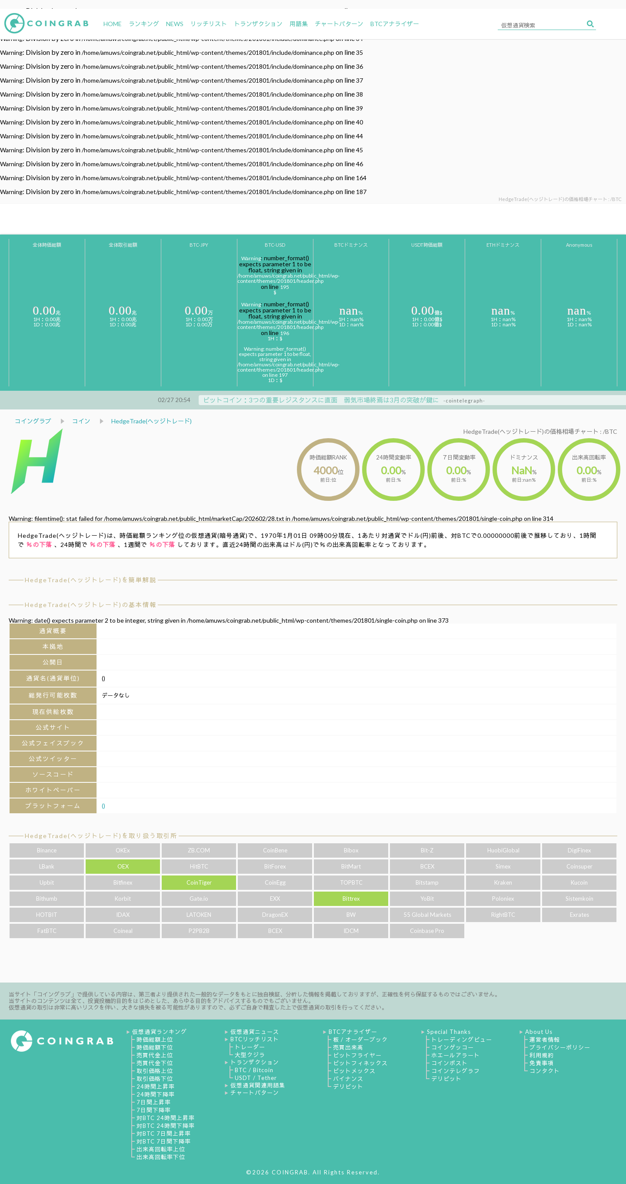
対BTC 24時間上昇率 (166, 1117)
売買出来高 (348, 1047)
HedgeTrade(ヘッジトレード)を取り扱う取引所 (101, 835)
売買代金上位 (155, 1055)
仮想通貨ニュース (254, 1031)
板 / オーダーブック (360, 1039)
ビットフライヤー (357, 1055)
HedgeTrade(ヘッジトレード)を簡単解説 (90, 580)
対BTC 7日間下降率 (164, 1141)
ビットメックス (354, 1070)
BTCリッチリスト (254, 1039)
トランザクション (254, 1062)
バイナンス (348, 1078)
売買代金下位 (155, 1063)
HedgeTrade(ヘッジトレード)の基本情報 (90, 604)
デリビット (348, 1086)
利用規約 (541, 1055)
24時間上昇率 (156, 1086)
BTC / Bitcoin (254, 1070)
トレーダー (250, 1046)
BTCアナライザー (353, 1031)
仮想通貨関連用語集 (257, 1085)
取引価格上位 (155, 1070)
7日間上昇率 (154, 1102)
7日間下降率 (154, 1110)
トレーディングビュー (461, 1039)
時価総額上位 (155, 1039)
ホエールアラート (455, 1055)
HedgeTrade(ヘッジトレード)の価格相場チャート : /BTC (540, 431)
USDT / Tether (256, 1077)
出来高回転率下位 (161, 1157)
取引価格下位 (155, 1078)
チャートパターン (254, 1092)
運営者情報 (544, 1039)
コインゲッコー (452, 1047)
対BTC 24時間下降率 (166, 1125)
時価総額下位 (155, 1047)
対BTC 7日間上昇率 (164, 1133)
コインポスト (449, 1063)
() (103, 805)
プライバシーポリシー (559, 1047)
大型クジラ (250, 1054)
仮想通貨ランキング (159, 1031)
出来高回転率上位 (161, 1149)
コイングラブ (33, 421)
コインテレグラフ (455, 1070)
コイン (81, 421)
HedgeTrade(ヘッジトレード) (151, 421)
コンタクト (544, 1070)
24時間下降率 (156, 1094)
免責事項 (541, 1063)
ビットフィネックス (360, 1063)
